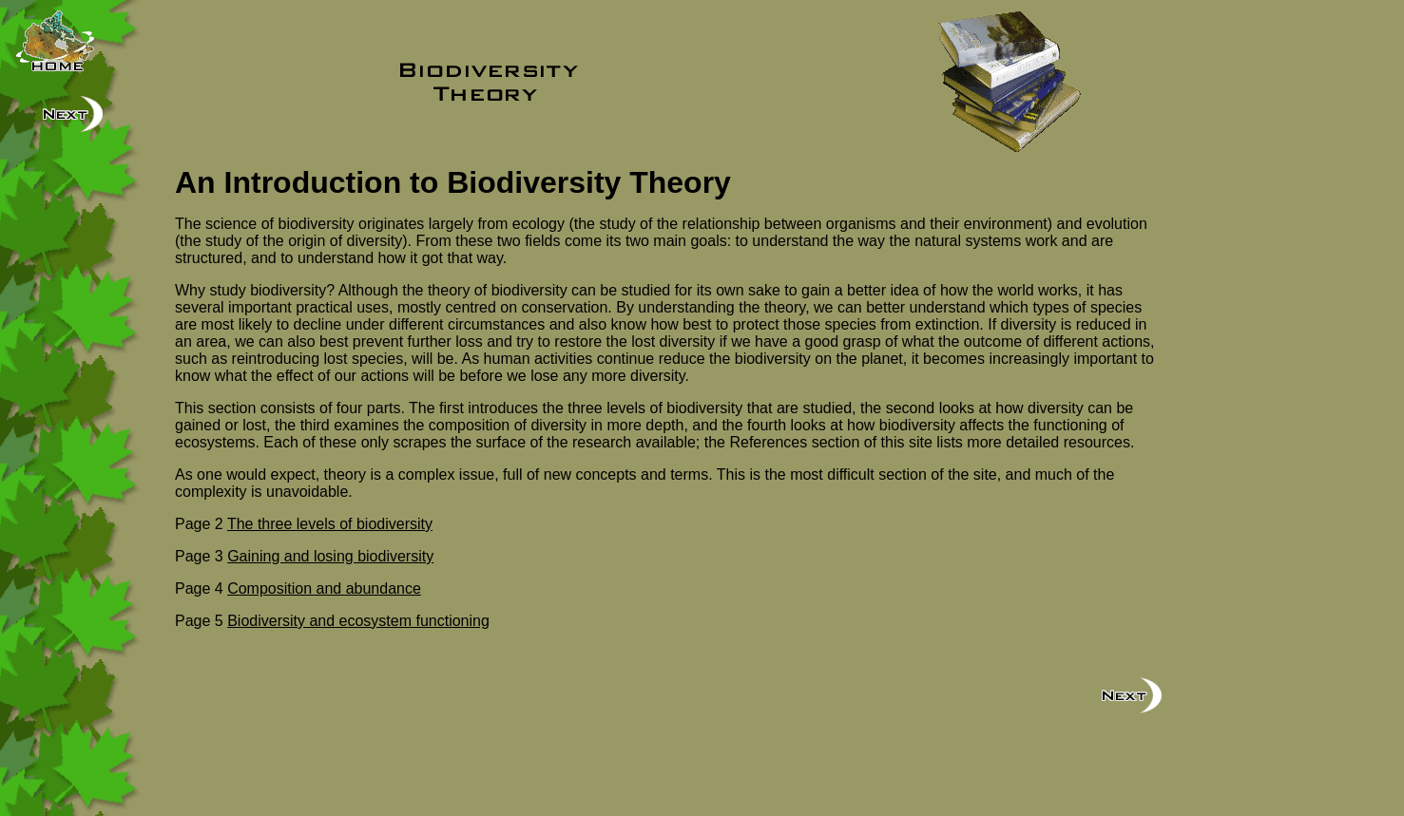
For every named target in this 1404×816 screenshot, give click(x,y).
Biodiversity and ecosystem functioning (358, 621)
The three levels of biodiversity (330, 524)
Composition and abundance (324, 588)
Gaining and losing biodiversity (330, 556)
